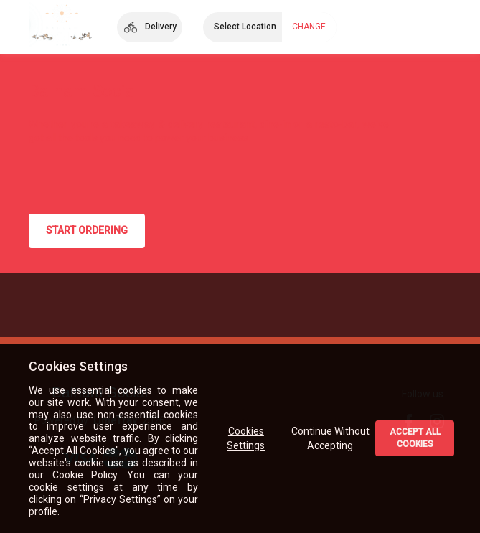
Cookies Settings (246, 438)
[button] (149, 27)
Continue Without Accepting (330, 438)
